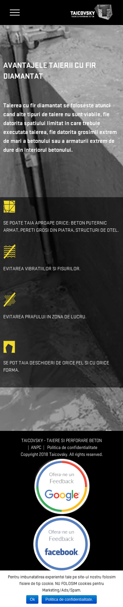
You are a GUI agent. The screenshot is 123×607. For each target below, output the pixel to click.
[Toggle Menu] (15, 12)
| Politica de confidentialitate (69, 447)
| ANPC (33, 447)
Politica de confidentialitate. (69, 599)
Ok (32, 599)
